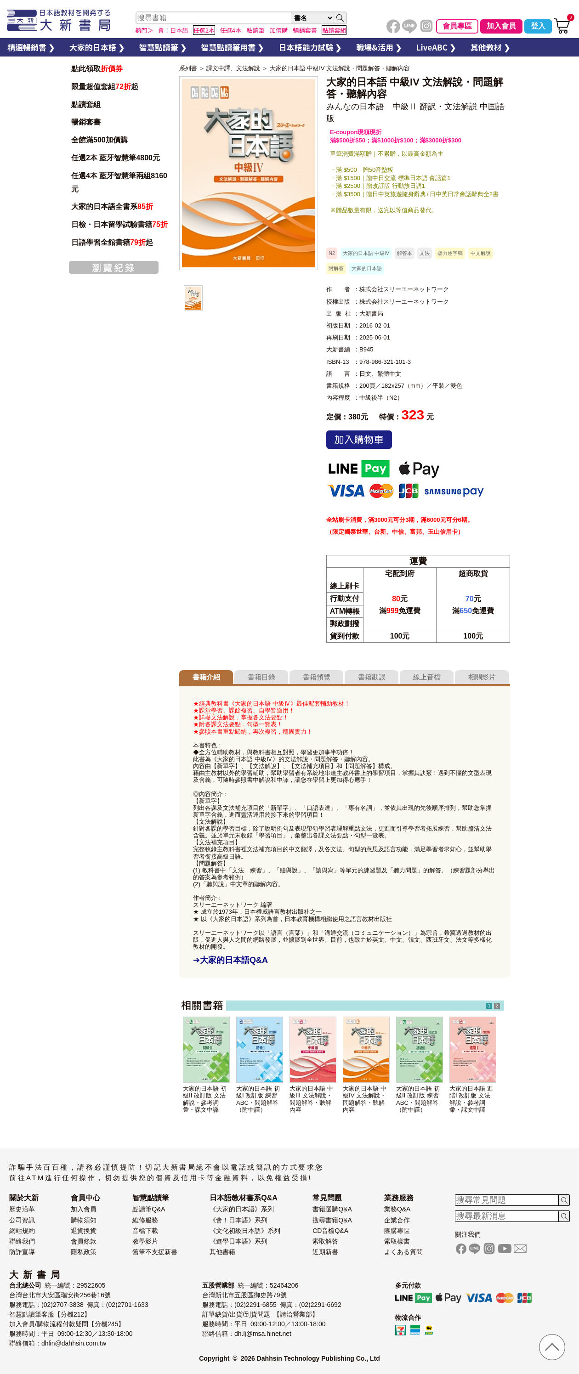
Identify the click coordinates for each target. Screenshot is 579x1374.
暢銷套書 (86, 122)
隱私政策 (83, 1251)
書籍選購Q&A (332, 1209)
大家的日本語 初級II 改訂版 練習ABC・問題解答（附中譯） (418, 1099)
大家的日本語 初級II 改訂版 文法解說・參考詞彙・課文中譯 (205, 1099)
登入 (538, 26)
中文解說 (481, 253)
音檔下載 (145, 1230)
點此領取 (97, 69)
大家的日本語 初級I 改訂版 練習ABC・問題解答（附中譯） (258, 1099)
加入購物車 (359, 439)
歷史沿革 (22, 1209)
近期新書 (325, 1251)
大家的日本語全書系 (112, 206)
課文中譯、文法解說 (233, 68)
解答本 (404, 253)
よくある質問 (403, 1251)
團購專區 (397, 1230)
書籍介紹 (206, 677)
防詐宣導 (22, 1251)
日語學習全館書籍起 (112, 242)
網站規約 (22, 1230)
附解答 (336, 268)
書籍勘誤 (372, 677)
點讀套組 (86, 104)
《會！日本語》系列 (238, 1220)
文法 (425, 253)
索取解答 (325, 1241)
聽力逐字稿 (450, 253)
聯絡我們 (22, 1241)
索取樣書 (397, 1241)
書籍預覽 (316, 677)
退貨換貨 (83, 1230)
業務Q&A (397, 1209)
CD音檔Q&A (330, 1230)
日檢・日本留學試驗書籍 (119, 224)
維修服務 (145, 1220)
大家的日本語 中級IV (366, 253)
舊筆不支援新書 (154, 1251)
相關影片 (482, 677)
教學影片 (145, 1241)
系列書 (188, 68)
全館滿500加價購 (100, 140)
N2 (332, 253)
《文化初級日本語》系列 (245, 1230)
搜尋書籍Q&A (332, 1220)
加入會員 (501, 26)
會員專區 (457, 26)
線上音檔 (427, 677)
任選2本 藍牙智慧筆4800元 (115, 158)
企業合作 (397, 1220)
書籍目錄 (261, 677)
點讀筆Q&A (148, 1209)
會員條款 (83, 1241)
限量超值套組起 (104, 86)
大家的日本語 (367, 268)
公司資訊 (22, 1220)
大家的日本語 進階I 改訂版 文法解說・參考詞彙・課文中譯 (471, 1099)
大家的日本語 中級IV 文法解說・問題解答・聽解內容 (340, 68)
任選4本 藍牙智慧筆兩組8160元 (119, 182)
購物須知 (83, 1220)
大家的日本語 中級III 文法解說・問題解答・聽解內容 (311, 1099)
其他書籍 (222, 1251)
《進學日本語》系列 (238, 1241)
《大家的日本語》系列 (242, 1209)
